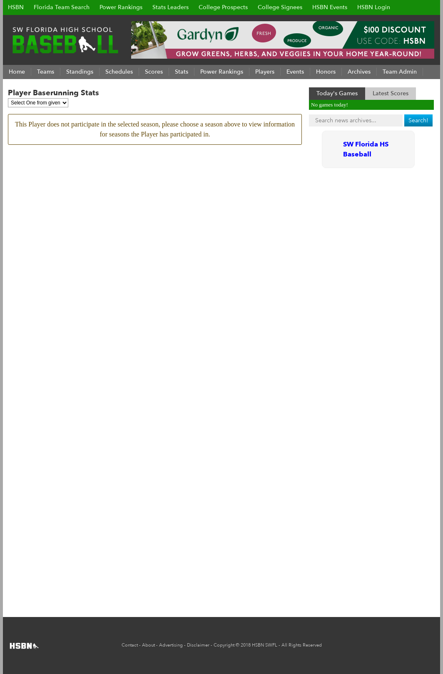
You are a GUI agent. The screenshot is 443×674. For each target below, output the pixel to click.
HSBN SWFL (264, 645)
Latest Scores (390, 93)
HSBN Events (329, 7)
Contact (130, 645)
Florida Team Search (62, 7)
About (148, 645)
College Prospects (223, 7)
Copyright (224, 645)
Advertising (171, 645)
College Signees (280, 7)
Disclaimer (198, 645)
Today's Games (337, 93)
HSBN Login (373, 7)
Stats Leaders (170, 7)
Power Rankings (121, 7)
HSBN (16, 7)
